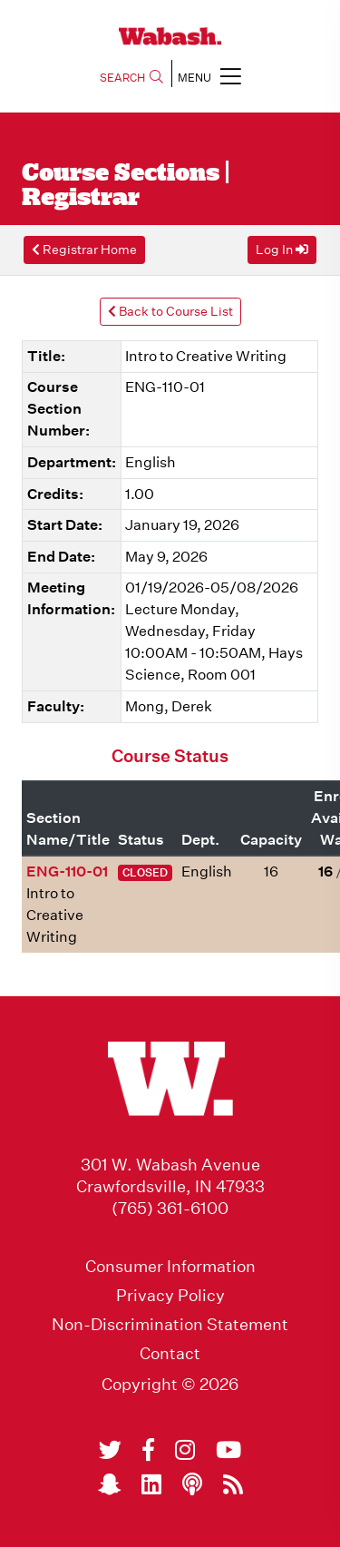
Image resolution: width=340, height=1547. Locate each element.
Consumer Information (170, 1267)
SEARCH (131, 77)
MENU (209, 75)
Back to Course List (170, 311)
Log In (282, 249)
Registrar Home (84, 249)
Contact (170, 1354)
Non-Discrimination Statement (170, 1325)
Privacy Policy (170, 1296)
